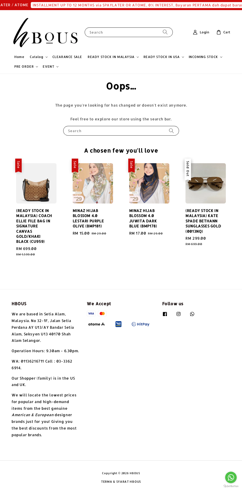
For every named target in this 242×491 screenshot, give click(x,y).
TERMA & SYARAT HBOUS (121, 481)
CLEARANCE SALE (67, 57)
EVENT (48, 66)
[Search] (165, 32)
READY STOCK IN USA (161, 57)
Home (19, 57)
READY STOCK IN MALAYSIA (111, 57)
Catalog (36, 57)
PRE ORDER (24, 66)
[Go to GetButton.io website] (231, 486)
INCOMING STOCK (203, 57)
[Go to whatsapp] (231, 477)
